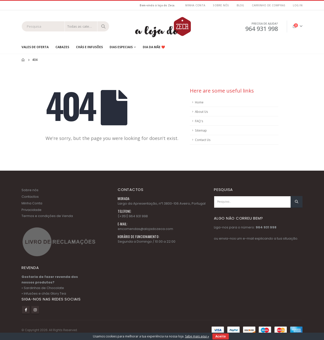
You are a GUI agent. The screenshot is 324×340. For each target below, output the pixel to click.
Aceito (220, 336)
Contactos (30, 196)
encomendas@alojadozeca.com (145, 228)
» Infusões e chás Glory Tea (44, 293)
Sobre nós (221, 5)
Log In (297, 5)
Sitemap (201, 130)
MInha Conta (195, 5)
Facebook (26, 310)
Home (199, 102)
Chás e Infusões (89, 47)
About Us (201, 112)
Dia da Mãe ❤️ (154, 47)
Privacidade (32, 209)
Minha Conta (32, 203)
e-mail (248, 238)
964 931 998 (266, 227)
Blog (240, 5)
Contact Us (203, 140)
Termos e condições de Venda (47, 215)
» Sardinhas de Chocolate (43, 287)
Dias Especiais (121, 47)
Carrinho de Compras (269, 5)
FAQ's (199, 121)
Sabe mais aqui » (197, 336)
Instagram (35, 310)
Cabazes (62, 47)
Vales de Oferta (35, 47)
